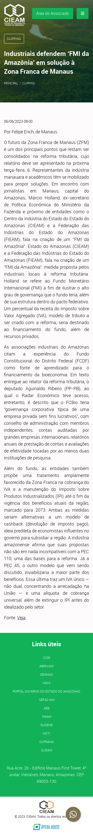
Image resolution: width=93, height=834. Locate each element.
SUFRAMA (46, 741)
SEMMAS (46, 674)
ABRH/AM (46, 666)
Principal (11, 83)
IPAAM (46, 716)
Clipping (28, 83)
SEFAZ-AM (46, 699)
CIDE (46, 657)
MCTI (46, 733)
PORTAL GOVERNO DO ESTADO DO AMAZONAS (46, 691)
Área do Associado (52, 13)
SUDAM (46, 750)
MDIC (47, 683)
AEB (46, 708)
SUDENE (46, 725)
